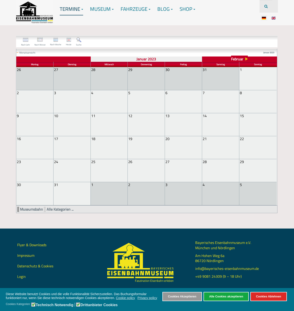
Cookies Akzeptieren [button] (182, 296)
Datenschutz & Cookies (35, 265)
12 (130, 115)
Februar (237, 59)
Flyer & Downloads (31, 244)
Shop (187, 9)
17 (56, 138)
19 (130, 138)
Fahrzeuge (135, 9)
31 (56, 184)
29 (242, 161)
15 (242, 115)
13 (167, 115)
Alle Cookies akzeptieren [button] (226, 296)
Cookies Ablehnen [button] (268, 296)
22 (242, 138)
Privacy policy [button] (147, 298)
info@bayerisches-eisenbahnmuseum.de (227, 268)
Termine (71, 9)
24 (56, 161)
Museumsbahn (31, 209)
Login (21, 276)
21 (205, 138)
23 (19, 161)
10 (56, 115)
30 (19, 184)
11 (93, 115)
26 (130, 161)
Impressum (25, 255)
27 (167, 161)
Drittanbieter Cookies (99, 305)
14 (205, 115)
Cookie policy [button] (125, 298)
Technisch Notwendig (54, 305)
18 (93, 138)
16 (19, 138)
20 (167, 138)
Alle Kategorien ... (60, 209)
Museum (102, 9)
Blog (165, 9)
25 (93, 161)
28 (205, 161)
